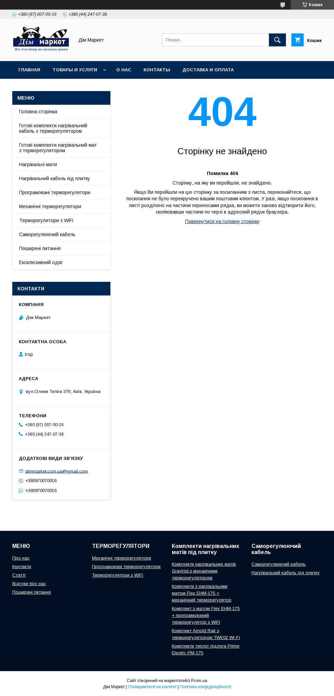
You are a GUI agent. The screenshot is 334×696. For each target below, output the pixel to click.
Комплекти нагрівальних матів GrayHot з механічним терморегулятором (204, 571)
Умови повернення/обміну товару (63, 87)
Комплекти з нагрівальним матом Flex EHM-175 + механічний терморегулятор (201, 593)
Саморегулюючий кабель (47, 234)
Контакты (156, 69)
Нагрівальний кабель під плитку (54, 178)
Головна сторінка (38, 111)
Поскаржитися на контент (152, 686)
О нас (123, 69)
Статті (19, 575)
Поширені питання (40, 248)
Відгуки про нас (29, 583)
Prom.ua (199, 680)
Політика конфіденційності (205, 686)
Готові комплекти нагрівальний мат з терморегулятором (58, 147)
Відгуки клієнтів (143, 87)
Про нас (21, 558)
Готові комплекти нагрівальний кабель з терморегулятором (53, 128)
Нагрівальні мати (38, 164)
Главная (29, 69)
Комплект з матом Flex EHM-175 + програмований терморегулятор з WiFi (206, 615)
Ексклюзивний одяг (41, 262)
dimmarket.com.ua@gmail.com (56, 471)
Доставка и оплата (208, 69)
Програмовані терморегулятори (54, 192)
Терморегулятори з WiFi (46, 220)
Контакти (21, 566)
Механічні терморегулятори (50, 206)
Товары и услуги (74, 69)
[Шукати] (277, 39)
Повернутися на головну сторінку (222, 221)
